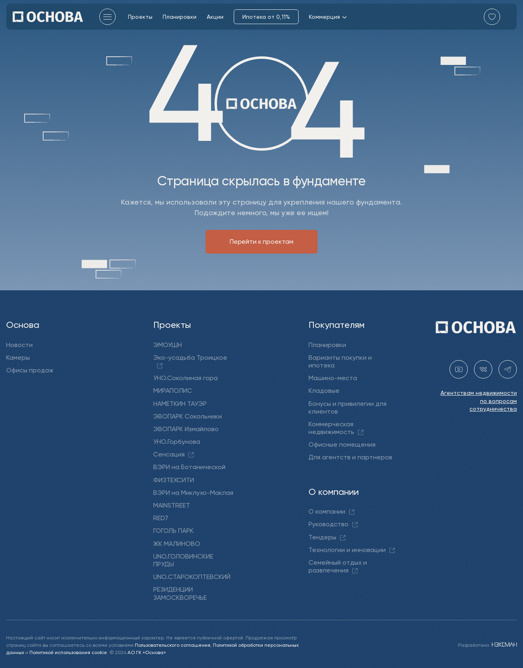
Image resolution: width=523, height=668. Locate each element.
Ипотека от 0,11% (266, 16)
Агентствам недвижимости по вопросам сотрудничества (478, 400)
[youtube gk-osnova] (458, 369)
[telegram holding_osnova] (507, 369)
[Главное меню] (107, 17)
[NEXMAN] (503, 644)
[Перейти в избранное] (492, 17)
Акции (215, 16)
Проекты (140, 16)
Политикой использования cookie (68, 652)
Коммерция (328, 17)
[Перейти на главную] (48, 16)
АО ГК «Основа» (146, 652)
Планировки (180, 16)
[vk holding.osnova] (483, 369)
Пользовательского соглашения (172, 644)
